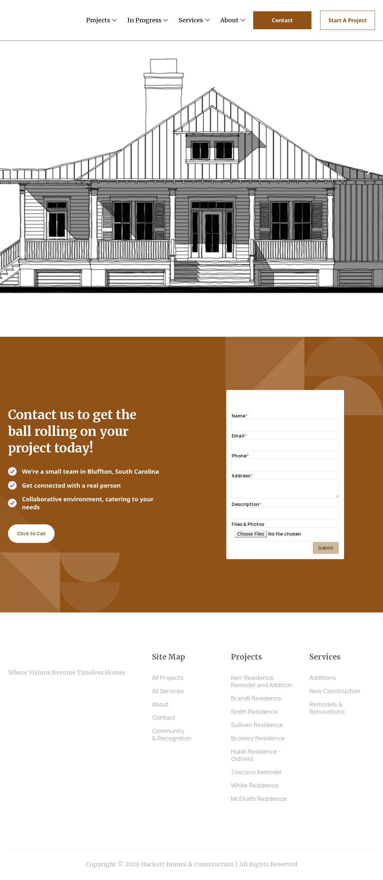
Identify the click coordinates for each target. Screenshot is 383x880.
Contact (282, 20)
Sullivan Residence (257, 725)
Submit (325, 548)
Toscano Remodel (256, 772)
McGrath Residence (259, 799)
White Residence (255, 785)
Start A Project (347, 20)
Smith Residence (254, 711)
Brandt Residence (256, 698)
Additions (322, 678)
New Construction (334, 691)
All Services (168, 691)
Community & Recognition (171, 734)
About (160, 704)
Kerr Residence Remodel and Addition (261, 681)
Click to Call (31, 533)
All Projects (167, 678)
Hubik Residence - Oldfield (256, 755)
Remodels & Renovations (326, 707)
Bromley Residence (258, 738)
